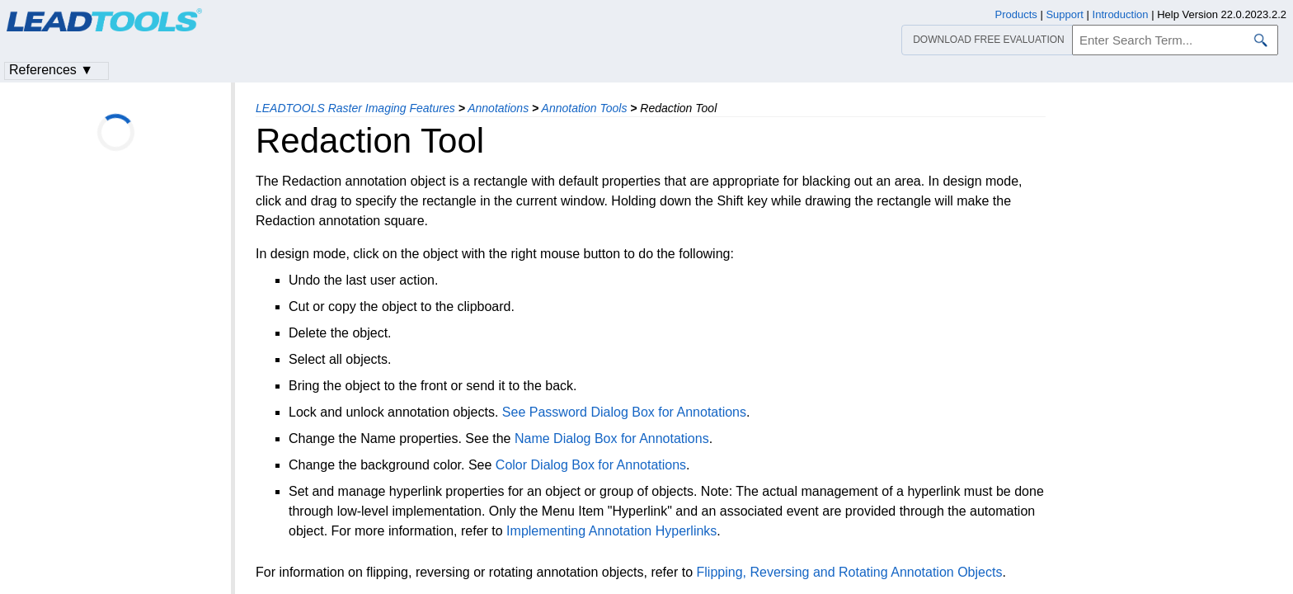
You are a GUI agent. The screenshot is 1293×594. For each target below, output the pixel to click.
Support (1065, 14)
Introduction (1121, 14)
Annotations (498, 108)
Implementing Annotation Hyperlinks (611, 531)
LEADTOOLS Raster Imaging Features (355, 108)
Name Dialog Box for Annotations (612, 438)
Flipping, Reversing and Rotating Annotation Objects (850, 572)
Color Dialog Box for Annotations (591, 465)
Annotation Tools (585, 108)
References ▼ (51, 70)
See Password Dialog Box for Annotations (624, 412)
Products (1016, 14)
